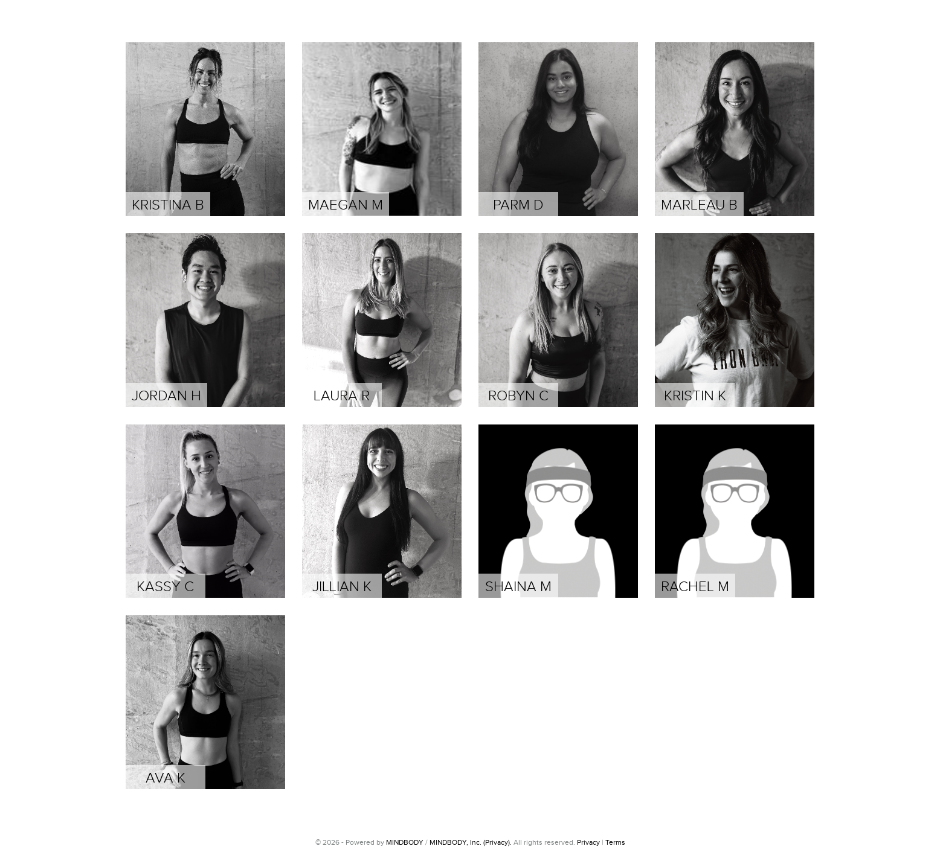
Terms (615, 842)
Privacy (588, 842)
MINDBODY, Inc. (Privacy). (471, 842)
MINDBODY (404, 842)
